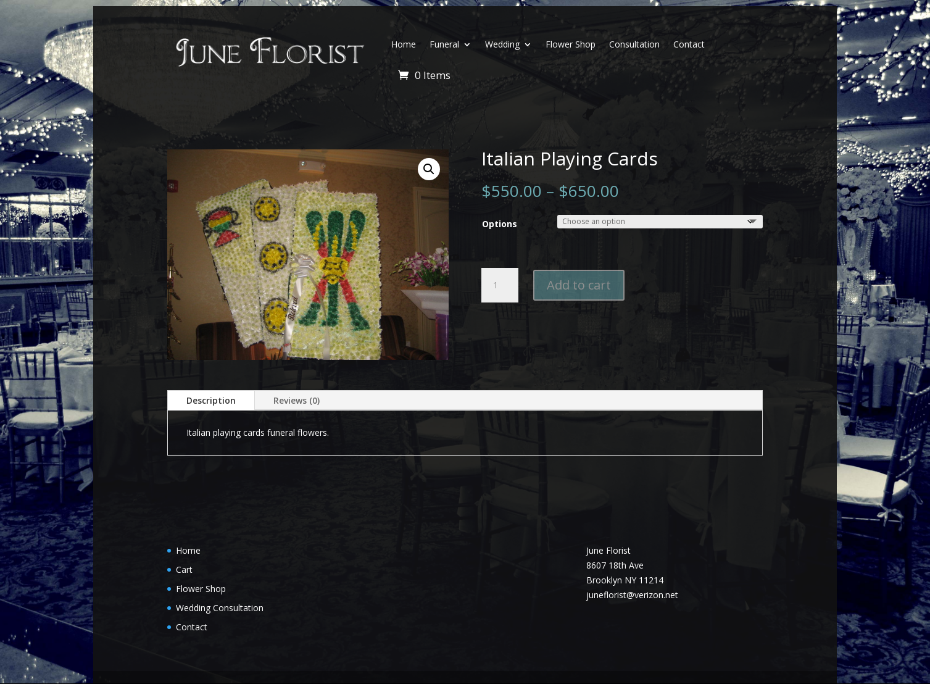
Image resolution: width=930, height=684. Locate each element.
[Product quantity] (499, 285)
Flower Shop (571, 44)
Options (499, 224)
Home (403, 44)
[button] (429, 169)
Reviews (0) (296, 400)
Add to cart (579, 285)
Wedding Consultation (220, 608)
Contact (689, 44)
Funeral (444, 44)
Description (211, 400)
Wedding (502, 44)
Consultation (634, 44)
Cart (184, 569)
